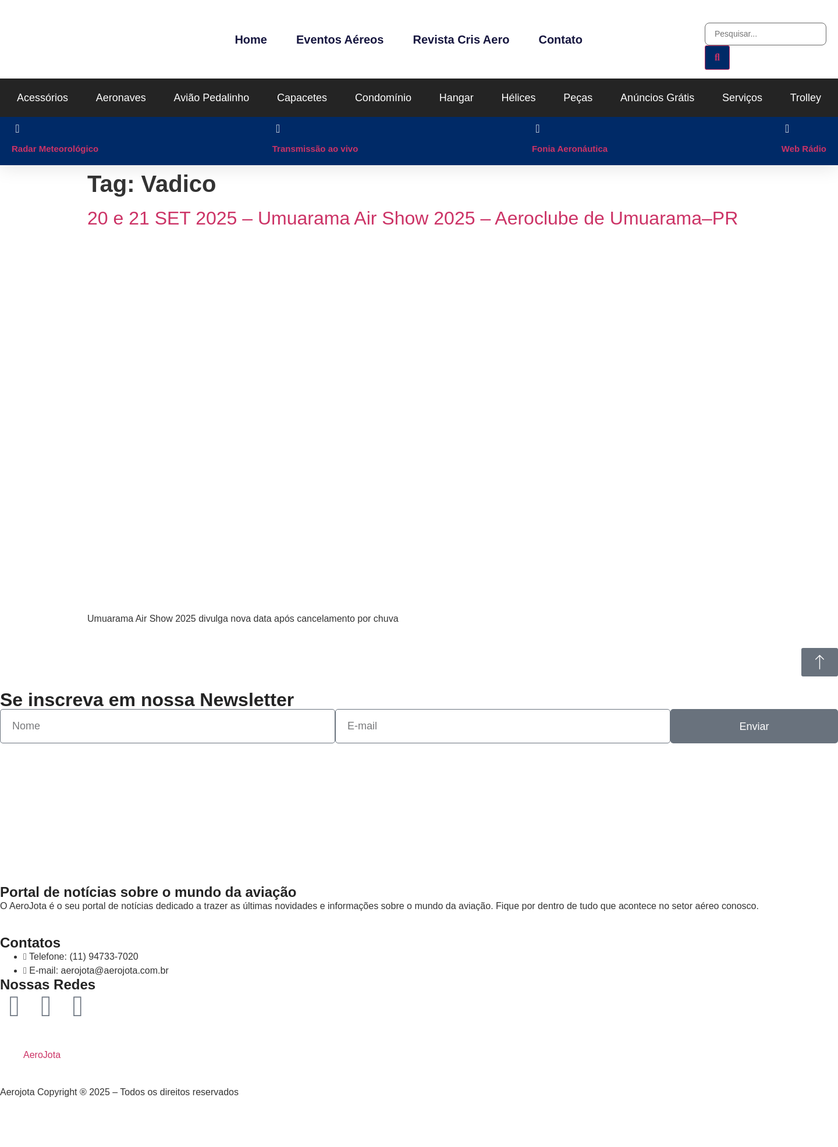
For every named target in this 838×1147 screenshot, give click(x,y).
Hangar (456, 98)
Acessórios (42, 98)
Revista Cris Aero (461, 39)
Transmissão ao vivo (315, 149)
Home (251, 39)
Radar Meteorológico (55, 149)
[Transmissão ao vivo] (278, 128)
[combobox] (765, 34)
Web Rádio (804, 149)
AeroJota (42, 1055)
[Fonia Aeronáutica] (538, 128)
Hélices (519, 98)
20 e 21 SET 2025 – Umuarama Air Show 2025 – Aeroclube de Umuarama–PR (412, 218)
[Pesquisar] (717, 57)
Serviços (742, 98)
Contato (560, 39)
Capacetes (302, 98)
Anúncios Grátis (657, 98)
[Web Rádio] (787, 128)
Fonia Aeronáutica (570, 149)
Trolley (805, 98)
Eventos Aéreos (340, 39)
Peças (577, 98)
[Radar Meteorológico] (17, 128)
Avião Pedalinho (212, 98)
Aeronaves (121, 98)
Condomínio (383, 98)
